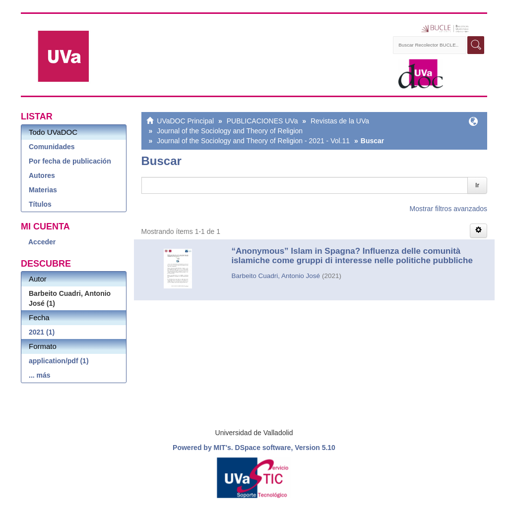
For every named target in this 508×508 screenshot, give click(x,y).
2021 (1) (42, 332)
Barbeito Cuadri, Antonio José (275, 276)
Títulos (40, 204)
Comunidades (52, 147)
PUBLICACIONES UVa (262, 121)
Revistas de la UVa (340, 121)
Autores (42, 175)
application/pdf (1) (59, 361)
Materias (43, 190)
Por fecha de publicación (70, 161)
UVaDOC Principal (185, 121)
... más (40, 375)
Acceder (42, 242)
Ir (477, 185)
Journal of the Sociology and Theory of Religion (230, 131)
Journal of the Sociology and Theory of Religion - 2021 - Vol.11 (253, 141)
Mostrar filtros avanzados (448, 209)
